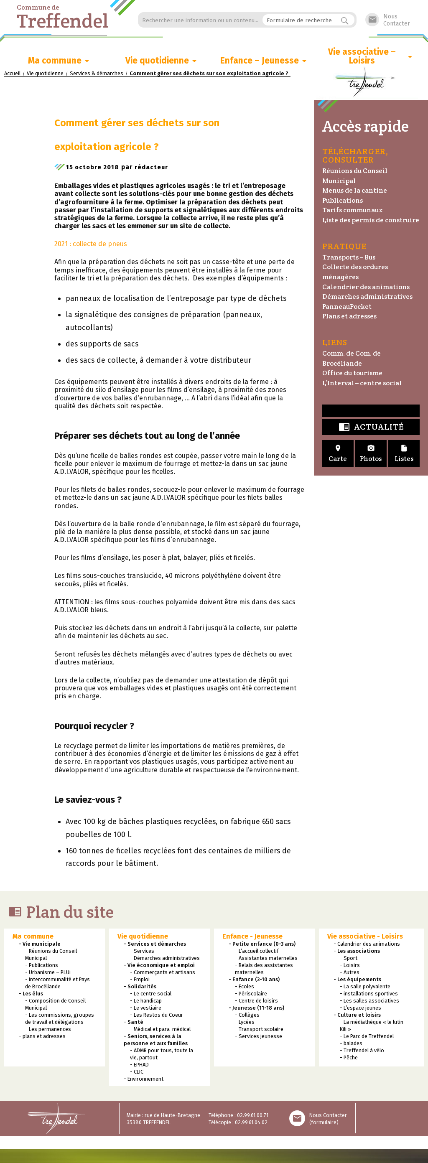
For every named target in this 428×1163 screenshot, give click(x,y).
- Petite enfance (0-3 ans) (262, 945)
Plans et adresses (349, 316)
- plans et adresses (42, 1038)
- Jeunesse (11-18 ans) (256, 1009)
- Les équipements (357, 981)
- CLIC (136, 1073)
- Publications (41, 967)
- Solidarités (140, 988)
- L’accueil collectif (257, 952)
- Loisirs (350, 967)
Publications (342, 200)
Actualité (371, 427)
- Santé (133, 1023)
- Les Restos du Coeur (156, 1016)
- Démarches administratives (165, 960)
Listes (404, 453)
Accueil (12, 73)
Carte (338, 453)
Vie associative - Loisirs (365, 938)
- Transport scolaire (259, 1031)
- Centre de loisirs (256, 1002)
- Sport (348, 960)
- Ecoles (244, 988)
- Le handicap (146, 1002)
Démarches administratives (367, 296)
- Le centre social (150, 995)
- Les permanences (48, 1031)
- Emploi (140, 981)
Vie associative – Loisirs (362, 56)
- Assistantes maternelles (266, 960)
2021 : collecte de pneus (90, 245)
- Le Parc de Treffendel (367, 1038)
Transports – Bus (348, 257)
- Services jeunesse (258, 1038)
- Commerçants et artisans (162, 974)
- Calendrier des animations (367, 945)
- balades (351, 1045)
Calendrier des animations (366, 286)
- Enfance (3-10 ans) (254, 981)
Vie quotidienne (157, 61)
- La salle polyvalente (365, 988)
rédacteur (155, 169)
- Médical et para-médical (160, 1031)
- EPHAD (139, 1066)
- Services (142, 952)
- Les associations (357, 952)
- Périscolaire (251, 995)
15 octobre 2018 (94, 169)
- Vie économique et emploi (159, 967)
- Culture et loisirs (357, 1016)
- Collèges (247, 1016)
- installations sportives (369, 995)
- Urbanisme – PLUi (48, 974)
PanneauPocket (347, 306)
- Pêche (349, 1059)
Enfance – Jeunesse (259, 61)
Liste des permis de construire (370, 220)
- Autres (349, 974)
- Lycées (245, 1023)
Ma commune (55, 61)
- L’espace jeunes (360, 1009)
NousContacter (387, 20)
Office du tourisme (352, 373)
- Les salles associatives (369, 1002)
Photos (371, 453)
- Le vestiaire (145, 1009)
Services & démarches (96, 73)
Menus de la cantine (354, 190)
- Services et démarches (155, 945)
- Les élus (31, 995)
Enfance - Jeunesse (252, 938)
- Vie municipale (40, 945)
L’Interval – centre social (362, 383)
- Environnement (143, 1080)
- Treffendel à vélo (362, 1052)
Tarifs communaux (352, 210)
